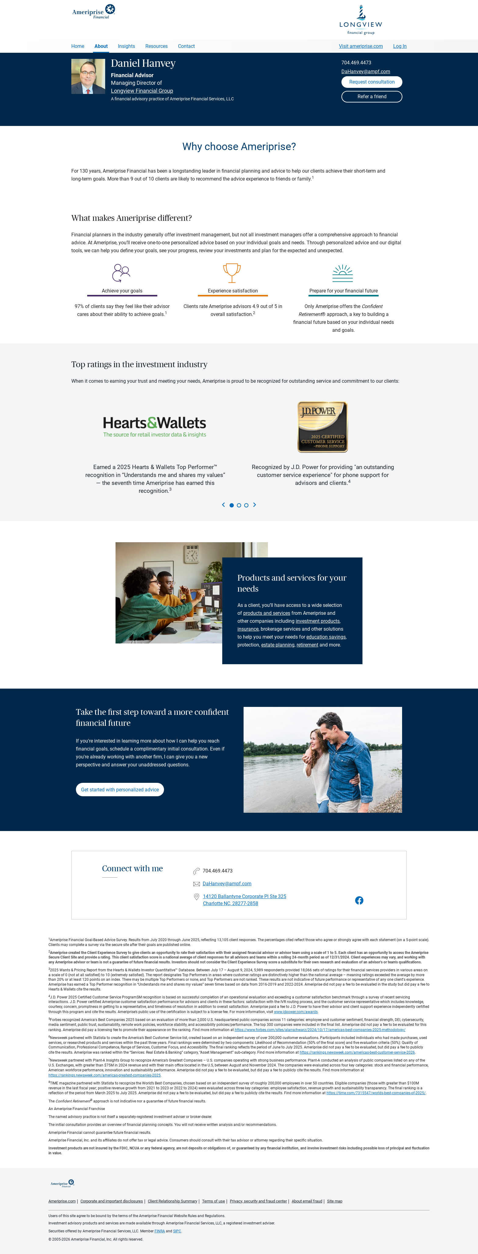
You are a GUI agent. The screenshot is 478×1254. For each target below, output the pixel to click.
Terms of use (213, 1201)
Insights (126, 46)
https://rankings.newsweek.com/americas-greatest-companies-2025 (104, 1075)
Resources (156, 46)
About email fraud (307, 1201)
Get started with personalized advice (120, 790)
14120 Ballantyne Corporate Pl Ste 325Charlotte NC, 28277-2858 (244, 900)
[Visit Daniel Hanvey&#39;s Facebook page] (359, 901)
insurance (248, 629)
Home (77, 46)
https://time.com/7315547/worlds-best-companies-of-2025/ (376, 1093)
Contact (186, 46)
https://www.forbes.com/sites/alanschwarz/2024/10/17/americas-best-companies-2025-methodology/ (320, 1030)
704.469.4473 (356, 63)
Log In (400, 46)
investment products (318, 621)
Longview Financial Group (142, 91)
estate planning (277, 645)
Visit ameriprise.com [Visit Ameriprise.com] (361, 46)
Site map (334, 1201)
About (101, 46)
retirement (307, 645)
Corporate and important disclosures (111, 1201)
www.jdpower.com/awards (296, 1012)
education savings (326, 637)
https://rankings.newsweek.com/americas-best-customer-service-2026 (357, 1052)
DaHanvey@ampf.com (365, 71)
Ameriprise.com (62, 1201)
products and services (266, 613)
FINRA (160, 1231)
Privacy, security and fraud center (258, 1201)
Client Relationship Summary (172, 1201)
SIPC (177, 1231)
